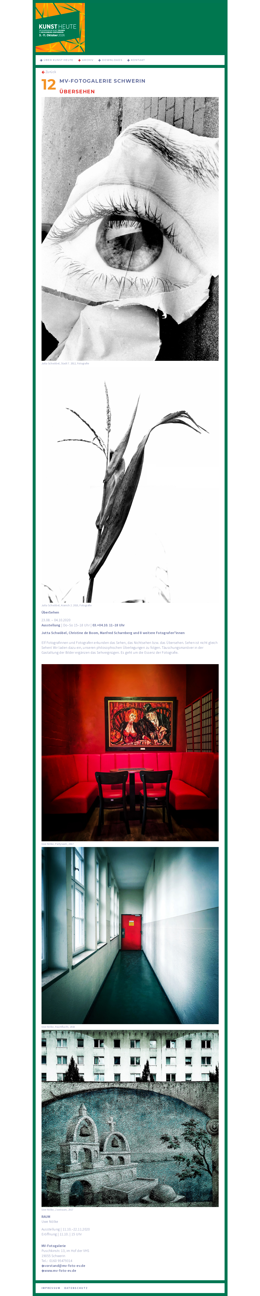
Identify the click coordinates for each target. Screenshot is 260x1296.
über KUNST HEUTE (58, 59)
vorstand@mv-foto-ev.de (64, 1265)
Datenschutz (76, 1288)
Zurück (50, 71)
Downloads (112, 59)
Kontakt (138, 59)
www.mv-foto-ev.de (60, 1270)
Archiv (87, 59)
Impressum (51, 1288)
